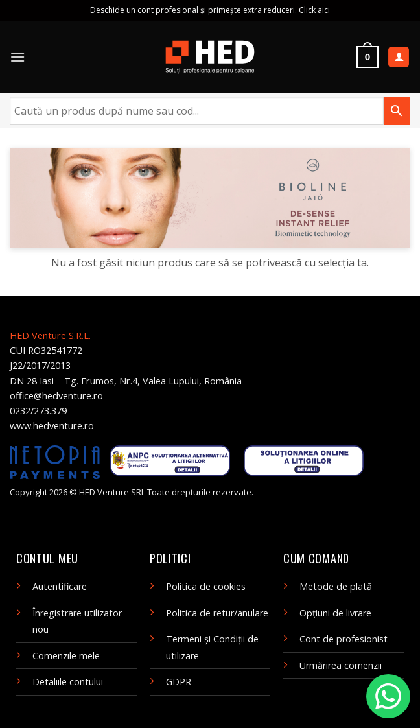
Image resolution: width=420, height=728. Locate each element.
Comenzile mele (66, 656)
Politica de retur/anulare (217, 613)
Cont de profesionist (343, 639)
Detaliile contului (67, 681)
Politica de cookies (206, 586)
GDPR (178, 681)
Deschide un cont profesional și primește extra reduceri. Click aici (210, 10)
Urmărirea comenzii (340, 665)
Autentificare (59, 586)
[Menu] (17, 57)
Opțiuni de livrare (335, 613)
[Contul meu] (398, 57)
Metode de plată (335, 586)
